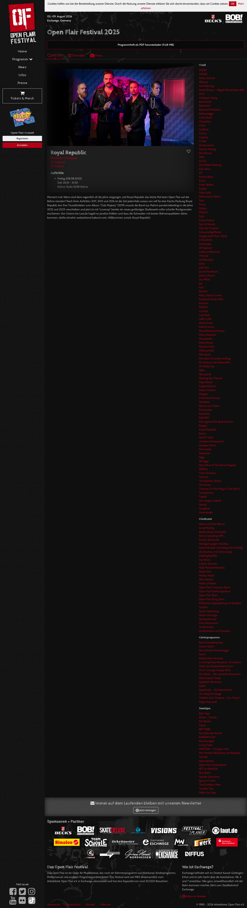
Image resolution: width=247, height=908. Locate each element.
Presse (22, 83)
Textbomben (206, 627)
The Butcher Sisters (210, 481)
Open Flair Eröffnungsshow (215, 591)
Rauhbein (204, 413)
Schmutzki (205, 449)
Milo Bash (204, 354)
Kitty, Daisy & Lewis (210, 295)
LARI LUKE (205, 319)
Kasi (201, 287)
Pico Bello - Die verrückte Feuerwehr (220, 674)
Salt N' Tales (206, 437)
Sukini (202, 686)
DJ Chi (202, 161)
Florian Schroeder (209, 539)
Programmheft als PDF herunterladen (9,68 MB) (146, 44)
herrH (202, 654)
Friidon (203, 208)
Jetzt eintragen (146, 810)
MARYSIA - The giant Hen (214, 749)
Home (22, 51)
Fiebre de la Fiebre (209, 196)
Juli (200, 283)
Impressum (53, 904)
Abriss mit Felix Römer (212, 524)
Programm (22, 59)
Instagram (58, 162)
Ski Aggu (204, 461)
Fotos (96, 55)
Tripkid (203, 496)
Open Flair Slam (208, 595)
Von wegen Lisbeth (210, 500)
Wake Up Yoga (207, 792)
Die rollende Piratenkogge (214, 650)
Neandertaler (206, 761)
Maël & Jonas (206, 326)
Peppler (203, 394)
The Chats (205, 484)
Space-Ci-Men (207, 780)
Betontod (204, 105)
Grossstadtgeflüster (210, 232)
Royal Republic (207, 429)
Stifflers (203, 469)
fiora (201, 200)
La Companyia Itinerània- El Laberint (220, 662)
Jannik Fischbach (208, 271)
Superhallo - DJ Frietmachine (215, 689)
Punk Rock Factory (209, 398)
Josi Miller (204, 279)
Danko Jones (206, 145)
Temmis (203, 477)
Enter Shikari (206, 184)
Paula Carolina (207, 390)
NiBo (202, 370)
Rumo (202, 433)
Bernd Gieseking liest (211, 642)
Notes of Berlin (207, 583)
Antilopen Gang (208, 97)
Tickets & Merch (22, 96)
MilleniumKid (206, 350)
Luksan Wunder (208, 563)
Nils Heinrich (206, 579)
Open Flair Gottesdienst (212, 765)
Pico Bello (204, 772)
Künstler (54, 55)
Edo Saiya (204, 169)
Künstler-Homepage (64, 158)
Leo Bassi (204, 559)
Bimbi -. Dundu (208, 717)
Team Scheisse (207, 473)
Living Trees (206, 745)
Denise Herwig (207, 149)
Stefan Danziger (208, 615)
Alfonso (203, 82)
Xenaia (203, 504)
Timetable (76, 55)
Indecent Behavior (209, 251)
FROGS (203, 212)
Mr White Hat (206, 366)
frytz (201, 216)
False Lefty (205, 192)
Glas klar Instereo (209, 228)
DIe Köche (205, 721)
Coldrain (204, 129)
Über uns (105, 904)
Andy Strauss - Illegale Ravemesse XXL (221, 90)
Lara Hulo (204, 315)
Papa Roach (206, 382)
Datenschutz (73, 904)
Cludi (202, 125)
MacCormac (206, 323)
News (22, 67)
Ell (200, 172)
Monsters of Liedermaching (215, 358)
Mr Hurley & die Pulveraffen (215, 362)
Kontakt (90, 904)
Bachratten (205, 101)
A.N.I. (202, 93)
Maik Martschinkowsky (212, 567)
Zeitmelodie (206, 512)
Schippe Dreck (207, 445)
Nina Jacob (205, 374)
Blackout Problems (210, 109)
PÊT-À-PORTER (208, 768)
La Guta (203, 311)
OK (232, 3)
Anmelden (22, 145)
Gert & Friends (207, 224)
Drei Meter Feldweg (210, 165)
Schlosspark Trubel (210, 678)
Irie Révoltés (206, 259)
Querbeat (204, 402)
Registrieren (22, 138)
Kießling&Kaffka (208, 555)
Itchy (202, 263)
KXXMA (203, 307)
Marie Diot (205, 571)
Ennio (202, 180)
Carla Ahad (205, 117)
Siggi (201, 457)
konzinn (203, 303)
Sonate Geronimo (209, 776)
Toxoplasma (206, 492)
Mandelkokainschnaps (212, 330)
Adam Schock (207, 78)
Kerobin (203, 291)
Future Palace (206, 220)
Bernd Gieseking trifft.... (212, 535)
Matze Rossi (206, 342)
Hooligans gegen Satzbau (213, 543)
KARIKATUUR (207, 737)
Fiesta (202, 725)
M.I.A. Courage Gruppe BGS (215, 670)
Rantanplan (206, 409)
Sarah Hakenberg (209, 611)
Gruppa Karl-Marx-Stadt (213, 236)
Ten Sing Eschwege (210, 693)
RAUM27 (204, 417)
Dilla (201, 157)
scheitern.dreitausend (211, 441)
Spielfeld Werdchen (210, 682)
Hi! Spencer (205, 247)
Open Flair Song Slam (211, 599)
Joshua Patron (207, 275)
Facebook (57, 166)
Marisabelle (205, 338)
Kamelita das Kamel (210, 733)
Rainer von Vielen (209, 405)
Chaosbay (205, 121)
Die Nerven (205, 153)
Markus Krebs (206, 575)
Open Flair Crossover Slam (214, 587)
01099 (203, 70)
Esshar (203, 188)
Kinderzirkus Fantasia (211, 658)
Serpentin (204, 453)
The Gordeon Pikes (210, 784)
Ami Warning (206, 86)
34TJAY (203, 74)
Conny (203, 133)
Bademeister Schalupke (212, 532)
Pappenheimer (207, 386)
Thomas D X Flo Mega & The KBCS (219, 488)
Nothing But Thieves (210, 378)
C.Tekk (202, 141)
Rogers (203, 425)
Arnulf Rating (206, 528)
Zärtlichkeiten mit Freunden (214, 631)
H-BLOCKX (205, 240)
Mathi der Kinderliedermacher (216, 666)
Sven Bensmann (208, 623)
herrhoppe (205, 244)
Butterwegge (206, 113)
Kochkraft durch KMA (211, 299)
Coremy (203, 137)
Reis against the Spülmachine (216, 421)
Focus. (202, 204)
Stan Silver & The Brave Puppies (217, 465)
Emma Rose (206, 176)
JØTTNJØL (205, 729)
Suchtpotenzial (207, 619)
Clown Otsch (206, 646)
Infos (22, 75)
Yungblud (204, 508)
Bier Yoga (204, 713)
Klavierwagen (206, 741)
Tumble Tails (206, 788)
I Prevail (203, 255)
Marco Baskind (207, 334)
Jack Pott (204, 267)
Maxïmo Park (206, 346)
